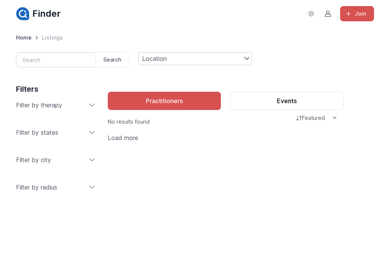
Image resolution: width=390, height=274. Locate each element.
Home (24, 37)
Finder (38, 13)
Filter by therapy (56, 105)
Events (287, 101)
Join (355, 13)
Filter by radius (56, 187)
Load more (123, 138)
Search (112, 59)
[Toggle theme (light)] (311, 13)
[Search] (56, 59)
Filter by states (56, 132)
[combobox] (195, 58)
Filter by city (56, 160)
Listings (52, 37)
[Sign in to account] (328, 13)
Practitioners (164, 101)
